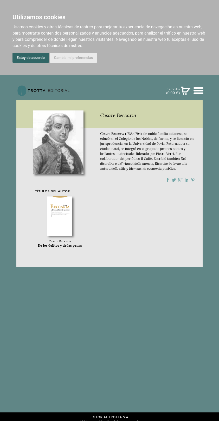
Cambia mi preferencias (73, 58)
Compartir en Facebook (168, 180)
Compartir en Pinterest (193, 180)
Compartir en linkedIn (186, 180)
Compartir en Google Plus (180, 180)
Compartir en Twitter (174, 180)
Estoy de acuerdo (31, 58)
